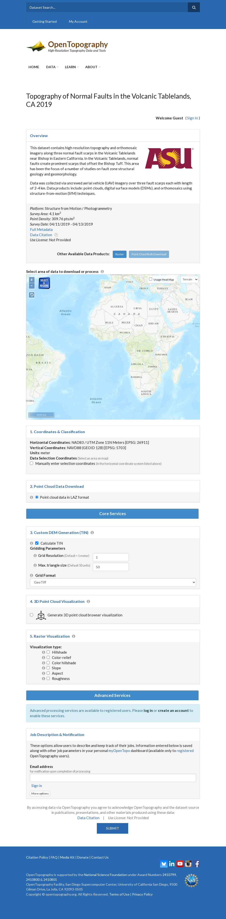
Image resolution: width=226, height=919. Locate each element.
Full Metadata (41, 229)
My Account (78, 21)
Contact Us (100, 857)
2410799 (169, 875)
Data (51, 67)
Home (33, 67)
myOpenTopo (119, 750)
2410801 (50, 879)
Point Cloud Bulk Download (149, 254)
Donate (83, 857)
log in (148, 710)
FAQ (54, 857)
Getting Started (44, 21)
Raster (119, 254)
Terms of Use (119, 894)
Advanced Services (112, 695)
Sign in (36, 785)
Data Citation (41, 235)
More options (40, 793)
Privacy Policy (142, 894)
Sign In (192, 118)
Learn (70, 67)
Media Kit (67, 857)
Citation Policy (37, 857)
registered (185, 750)
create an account (173, 710)
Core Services (112, 513)
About (91, 67)
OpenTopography (78, 44)
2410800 (33, 879)
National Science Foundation (105, 875)
